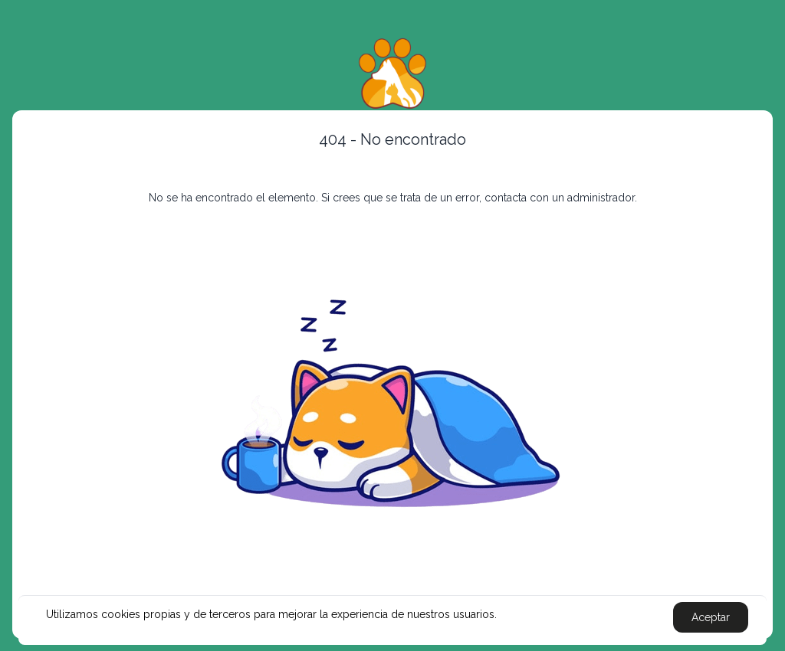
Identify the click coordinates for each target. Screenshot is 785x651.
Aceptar (710, 617)
